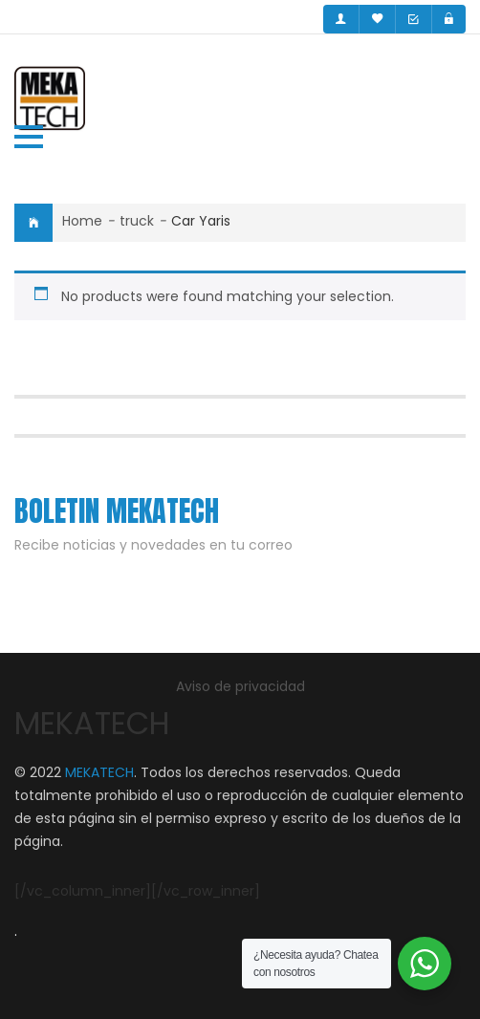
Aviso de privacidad (240, 686)
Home (82, 220)
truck (137, 220)
